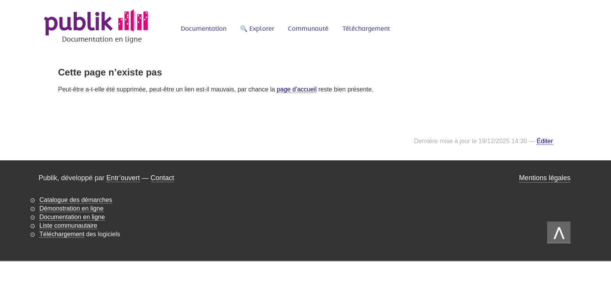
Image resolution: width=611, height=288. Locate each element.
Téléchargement (366, 28)
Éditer (545, 141)
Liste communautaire (68, 225)
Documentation (203, 28)
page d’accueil (296, 89)
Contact (162, 178)
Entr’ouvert (123, 178)
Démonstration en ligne (71, 208)
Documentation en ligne (72, 217)
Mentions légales (544, 178)
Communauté (308, 28)
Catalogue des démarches (75, 200)
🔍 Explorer (257, 28)
